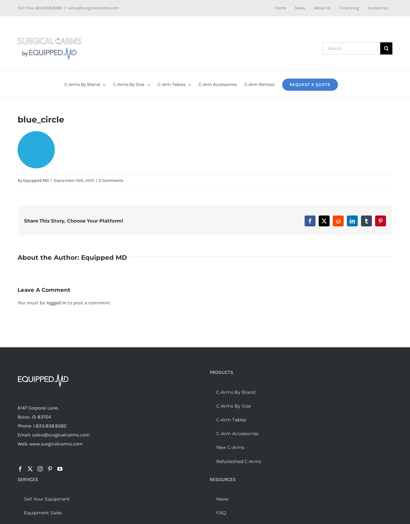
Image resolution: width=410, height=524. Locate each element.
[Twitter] (30, 468)
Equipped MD (36, 180)
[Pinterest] (50, 468)
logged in (56, 303)
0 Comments (111, 180)
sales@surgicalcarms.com (93, 7)
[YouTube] (59, 468)
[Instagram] (40, 468)
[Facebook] (20, 468)
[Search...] (351, 48)
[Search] (386, 48)
